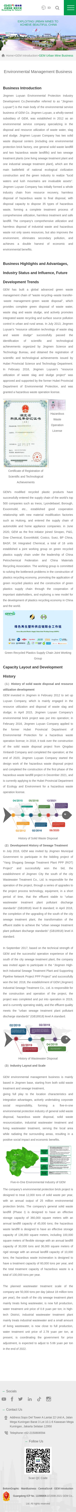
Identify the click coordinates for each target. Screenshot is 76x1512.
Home (10, 55)
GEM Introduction (26, 55)
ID (49, 7)
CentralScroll (45, 1488)
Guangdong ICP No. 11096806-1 (30, 1496)
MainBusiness (28, 1488)
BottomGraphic (11, 1488)
